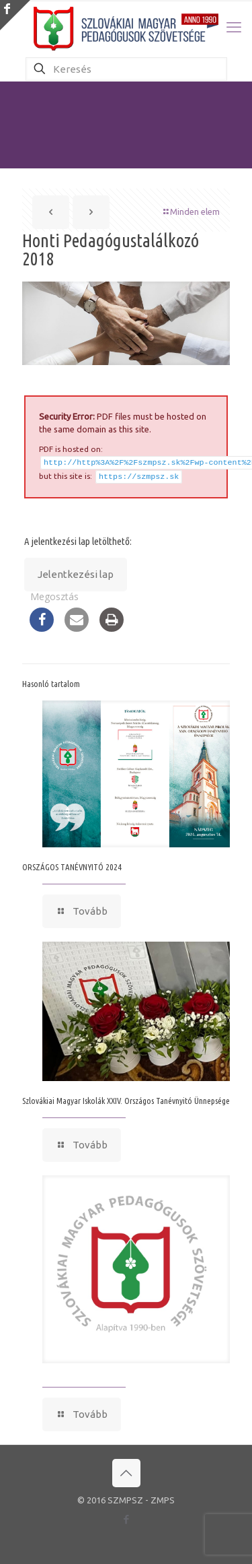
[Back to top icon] (126, 1470)
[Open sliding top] (15, 15)
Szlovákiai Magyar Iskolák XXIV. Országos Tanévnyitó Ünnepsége (126, 1098)
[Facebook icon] (126, 1516)
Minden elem (190, 211)
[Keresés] (126, 69)
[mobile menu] (233, 26)
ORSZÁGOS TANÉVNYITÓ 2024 (72, 864)
